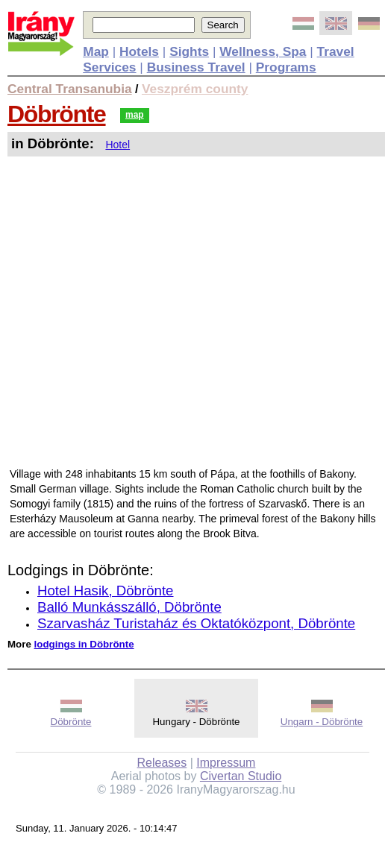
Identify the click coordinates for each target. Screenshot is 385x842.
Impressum (225, 762)
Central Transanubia (69, 88)
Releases (162, 762)
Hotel (117, 145)
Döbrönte (56, 114)
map (134, 115)
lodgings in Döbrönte (84, 644)
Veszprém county (195, 88)
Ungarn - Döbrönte (322, 721)
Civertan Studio (240, 776)
